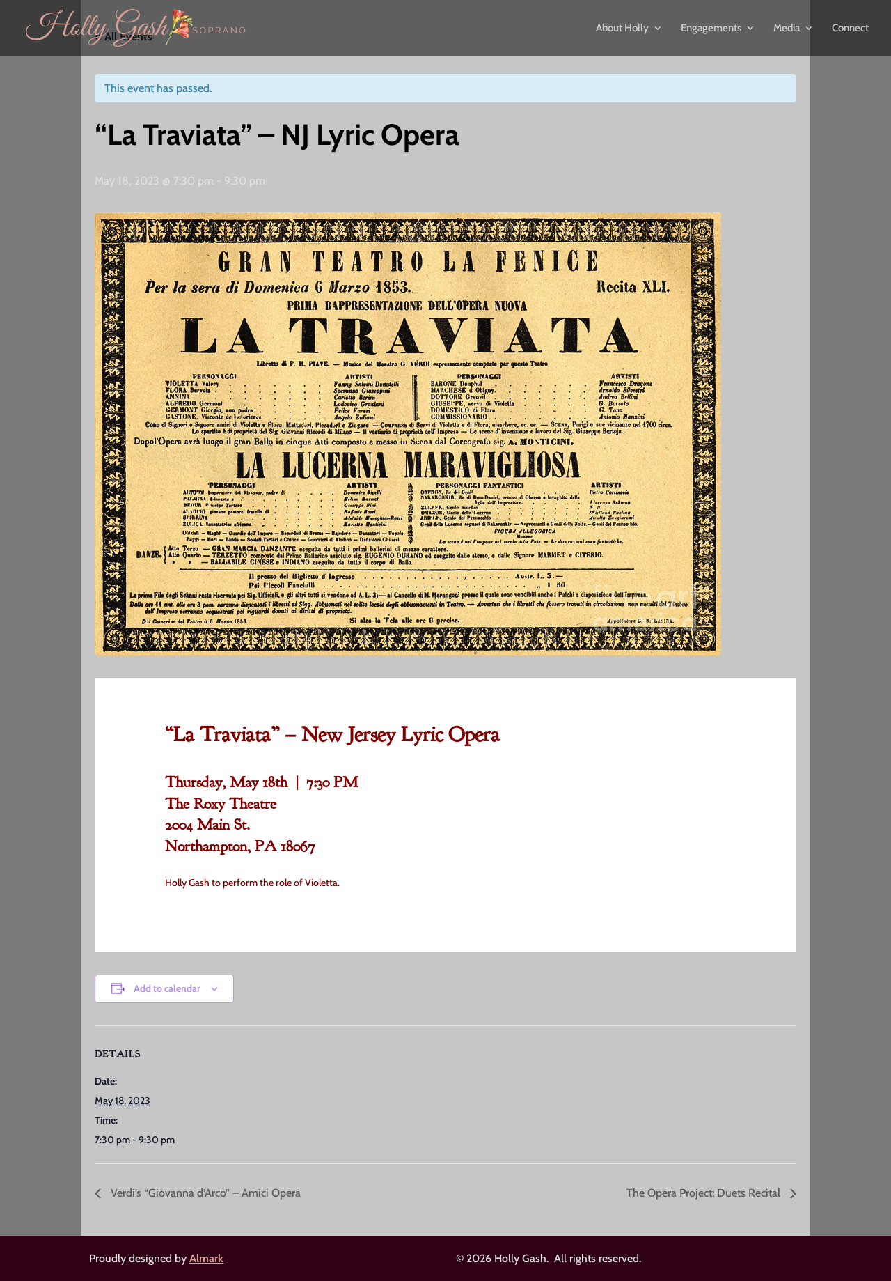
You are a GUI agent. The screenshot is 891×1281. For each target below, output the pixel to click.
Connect (850, 28)
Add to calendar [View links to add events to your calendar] (167, 988)
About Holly (622, 28)
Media (786, 28)
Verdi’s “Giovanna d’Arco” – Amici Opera (204, 1193)
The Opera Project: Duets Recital (704, 1193)
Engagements (711, 28)
